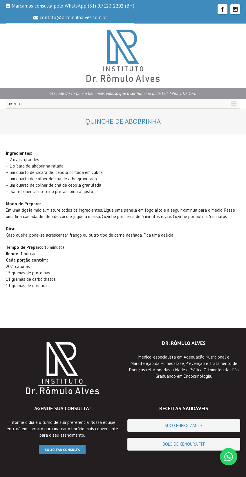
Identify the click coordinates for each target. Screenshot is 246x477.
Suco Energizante (184, 425)
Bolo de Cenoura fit (184, 444)
